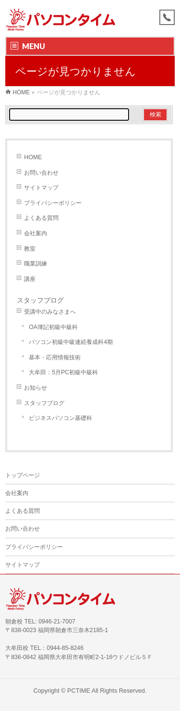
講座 (30, 279)
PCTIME (78, 690)
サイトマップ (41, 187)
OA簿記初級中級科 (53, 327)
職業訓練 (35, 263)
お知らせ (35, 387)
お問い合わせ (41, 172)
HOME (33, 157)
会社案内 (35, 233)
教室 (30, 248)
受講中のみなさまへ (50, 311)
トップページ (22, 475)
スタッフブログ (40, 300)
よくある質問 (41, 218)
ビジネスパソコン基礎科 (60, 418)
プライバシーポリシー (53, 203)
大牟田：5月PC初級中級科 (63, 372)
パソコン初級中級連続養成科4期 (71, 342)
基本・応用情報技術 (55, 357)
